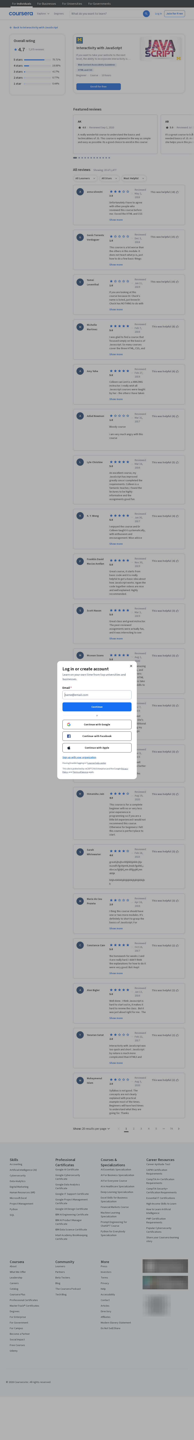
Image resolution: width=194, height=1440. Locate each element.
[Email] (97, 694)
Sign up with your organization (79, 757)
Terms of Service (80, 772)
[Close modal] (131, 665)
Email (67, 688)
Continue (97, 707)
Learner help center (96, 763)
